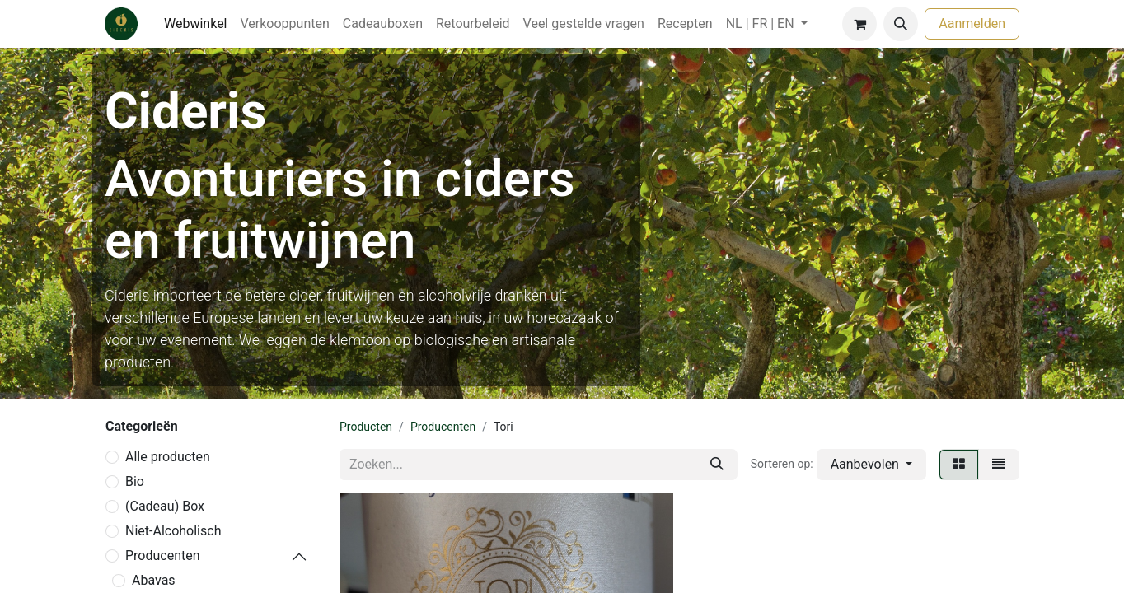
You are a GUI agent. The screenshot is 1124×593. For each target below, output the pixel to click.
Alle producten (167, 457)
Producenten (162, 555)
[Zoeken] (717, 464)
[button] (900, 24)
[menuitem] (195, 23)
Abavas (154, 580)
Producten (366, 426)
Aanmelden (972, 23)
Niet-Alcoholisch (173, 531)
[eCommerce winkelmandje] (859, 24)
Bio (134, 481)
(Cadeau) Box (164, 506)
